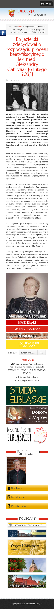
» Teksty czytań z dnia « (27, 377)
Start (20, 27)
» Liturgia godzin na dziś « (27, 380)
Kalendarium (28, 352)
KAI (41, 352)
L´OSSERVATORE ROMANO (27, 344)
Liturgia (12, 352)
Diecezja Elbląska (35, 604)
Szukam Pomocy (27, 329)
